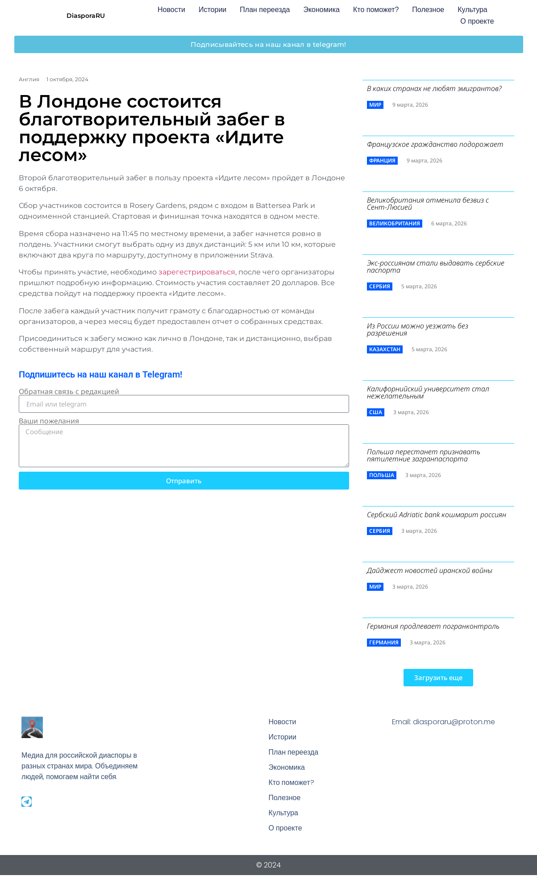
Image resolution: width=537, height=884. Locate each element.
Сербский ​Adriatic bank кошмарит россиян (436, 514)
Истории (212, 9)
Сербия (379, 286)
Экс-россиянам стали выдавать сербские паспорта (435, 266)
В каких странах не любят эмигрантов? (434, 88)
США (375, 412)
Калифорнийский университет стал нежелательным (428, 392)
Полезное (428, 9)
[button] (438, 677)
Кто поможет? (376, 9)
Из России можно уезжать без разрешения (417, 329)
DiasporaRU (86, 16)
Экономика (321, 9)
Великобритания (394, 223)
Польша (381, 475)
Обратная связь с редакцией (69, 391)
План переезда (265, 9)
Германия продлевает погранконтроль (433, 626)
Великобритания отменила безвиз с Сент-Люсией (428, 203)
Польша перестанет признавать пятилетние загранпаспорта (423, 455)
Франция (382, 160)
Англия (29, 79)
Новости (171, 9)
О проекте (477, 21)
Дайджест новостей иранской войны (429, 570)
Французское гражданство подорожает (435, 144)
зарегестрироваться (196, 272)
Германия (384, 642)
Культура (472, 9)
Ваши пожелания (49, 420)
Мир (375, 104)
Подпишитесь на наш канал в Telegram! (100, 374)
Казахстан (384, 349)
